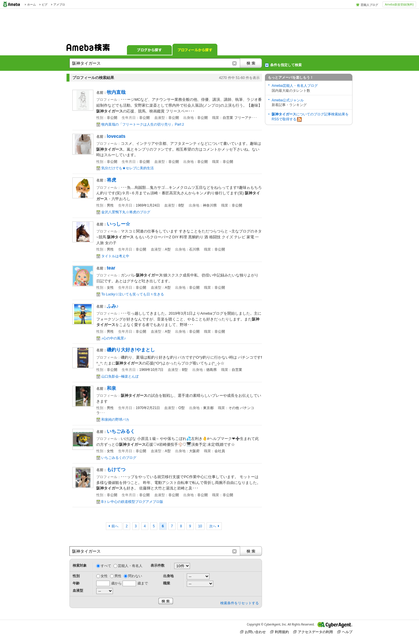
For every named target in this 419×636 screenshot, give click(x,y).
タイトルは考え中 (115, 256)
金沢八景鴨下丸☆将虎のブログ (125, 212)
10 (200, 526)
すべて (106, 566)
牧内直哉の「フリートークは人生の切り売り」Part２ (143, 124)
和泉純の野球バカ (115, 419)
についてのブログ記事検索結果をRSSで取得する (310, 117)
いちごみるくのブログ (118, 458)
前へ (115, 526)
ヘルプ (344, 631)
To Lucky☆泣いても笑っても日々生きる (132, 294)
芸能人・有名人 (130, 566)
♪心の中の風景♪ (113, 338)
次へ (212, 526)
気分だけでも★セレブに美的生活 (127, 168)
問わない (135, 576)
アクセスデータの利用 (313, 631)
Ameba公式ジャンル (288, 100)
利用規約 (279, 631)
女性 (104, 576)
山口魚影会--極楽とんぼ (120, 376)
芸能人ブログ (369, 5)
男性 (117, 576)
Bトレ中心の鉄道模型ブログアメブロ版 (132, 502)
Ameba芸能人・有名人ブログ (295, 86)
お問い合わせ (253, 631)
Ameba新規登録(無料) (399, 4)
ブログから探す (149, 49)
